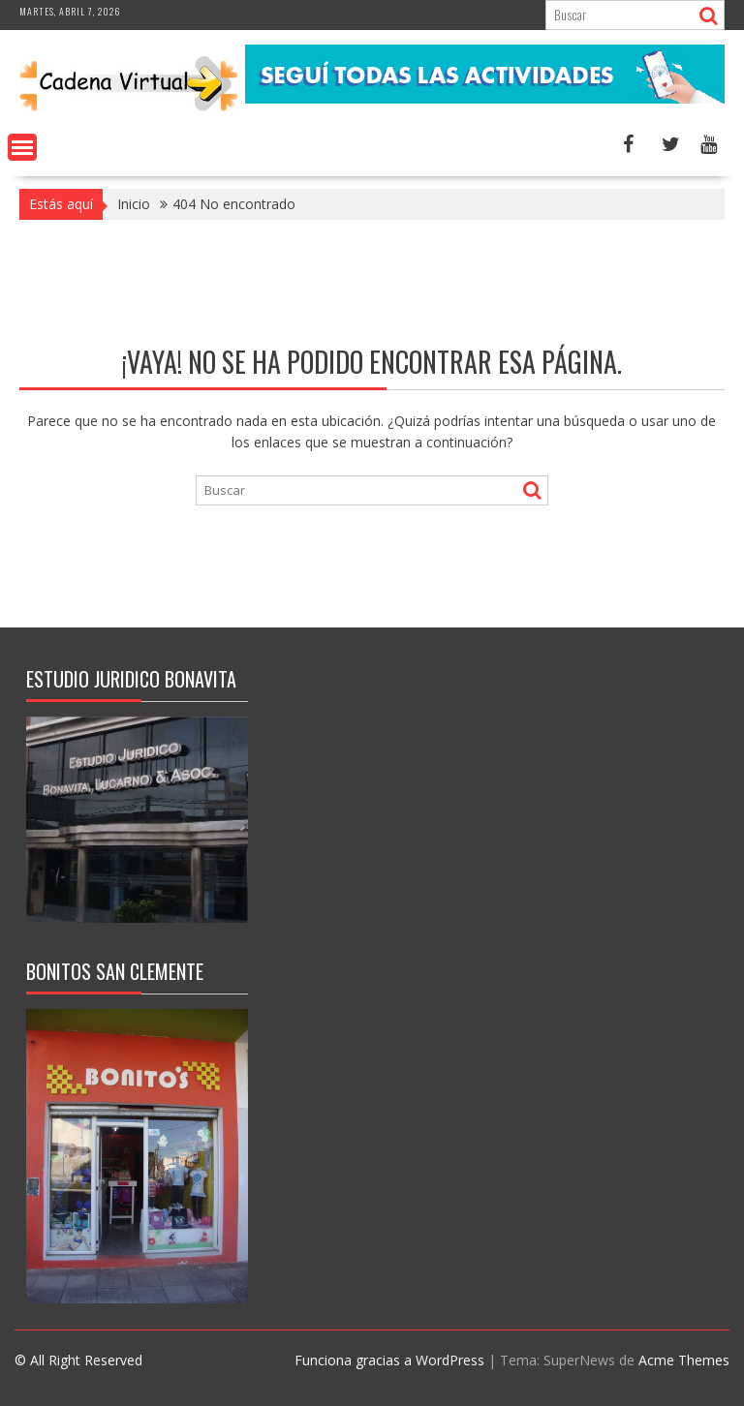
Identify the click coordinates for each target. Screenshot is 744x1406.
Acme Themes (683, 1360)
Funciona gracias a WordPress (389, 1360)
